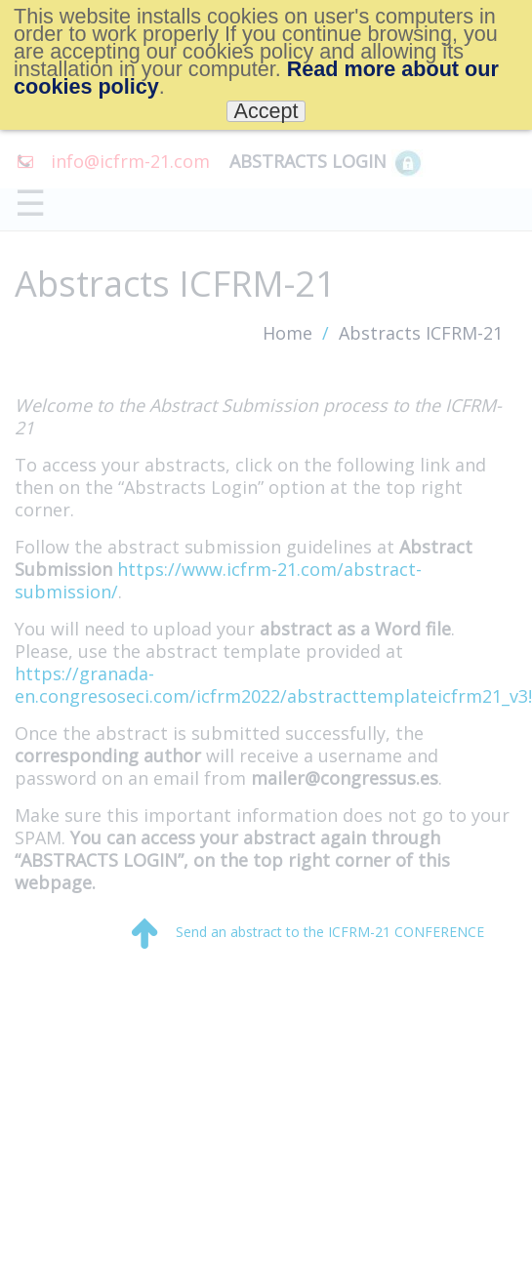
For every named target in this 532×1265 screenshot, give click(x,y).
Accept (265, 111)
